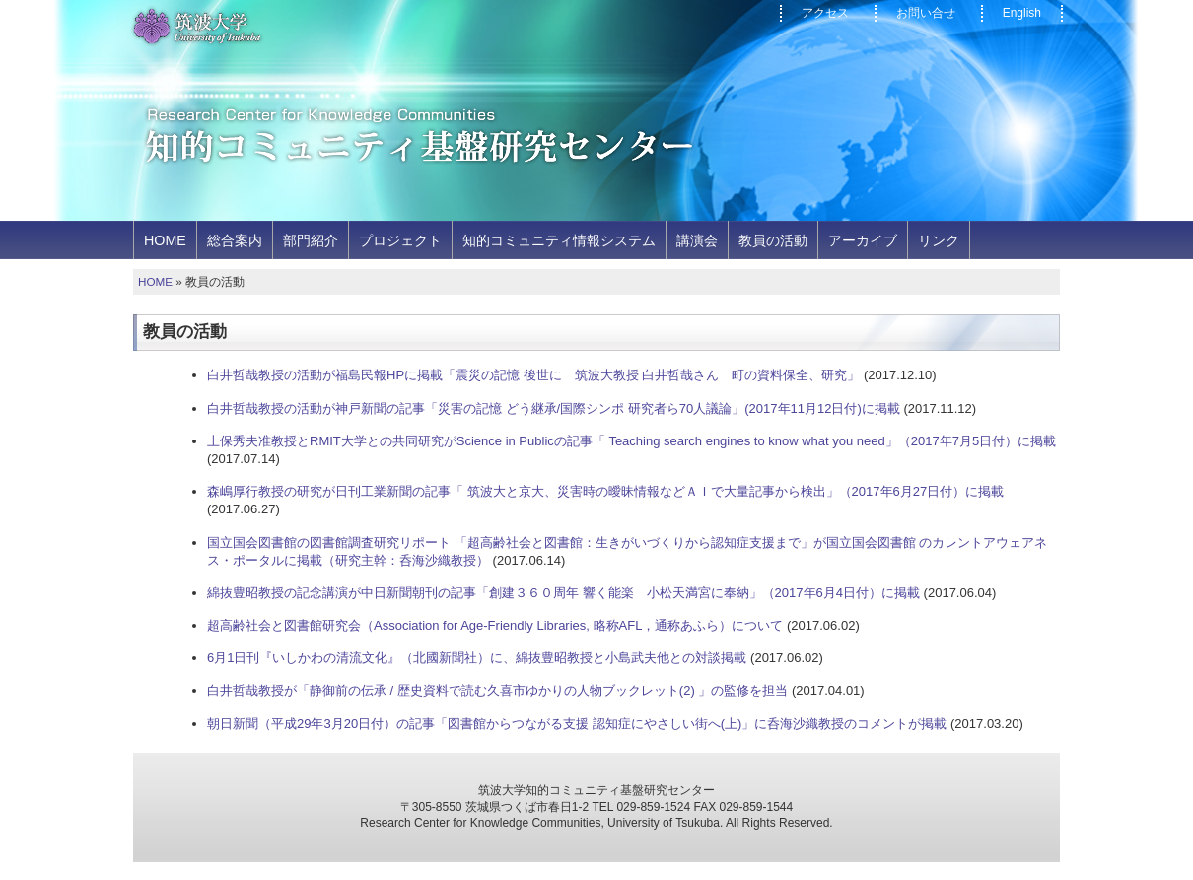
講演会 (697, 240)
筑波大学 (196, 27)
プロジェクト (400, 240)
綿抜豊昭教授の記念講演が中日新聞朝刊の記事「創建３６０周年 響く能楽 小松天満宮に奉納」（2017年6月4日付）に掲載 (563, 592)
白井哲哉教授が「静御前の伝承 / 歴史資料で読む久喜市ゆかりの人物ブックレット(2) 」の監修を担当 (497, 690)
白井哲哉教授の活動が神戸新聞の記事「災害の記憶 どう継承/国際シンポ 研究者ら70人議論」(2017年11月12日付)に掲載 (553, 408)
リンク (938, 240)
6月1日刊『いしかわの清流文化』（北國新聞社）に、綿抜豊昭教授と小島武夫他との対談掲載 (476, 657)
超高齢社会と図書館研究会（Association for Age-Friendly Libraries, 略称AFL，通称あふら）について (495, 625)
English (1022, 13)
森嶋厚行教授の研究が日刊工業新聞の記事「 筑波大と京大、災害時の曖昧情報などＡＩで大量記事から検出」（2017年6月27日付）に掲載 (605, 491)
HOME (165, 240)
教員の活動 (772, 240)
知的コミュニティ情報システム (559, 240)
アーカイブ (862, 240)
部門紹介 (310, 240)
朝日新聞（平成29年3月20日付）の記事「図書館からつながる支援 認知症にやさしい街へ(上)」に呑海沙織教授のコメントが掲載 (577, 723)
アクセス (825, 13)
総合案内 (234, 240)
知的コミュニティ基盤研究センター (422, 136)
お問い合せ (925, 13)
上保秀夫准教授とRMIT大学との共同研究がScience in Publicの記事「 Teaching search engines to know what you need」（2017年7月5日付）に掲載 (631, 441)
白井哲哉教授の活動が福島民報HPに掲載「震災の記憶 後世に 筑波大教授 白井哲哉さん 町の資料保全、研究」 (533, 375)
